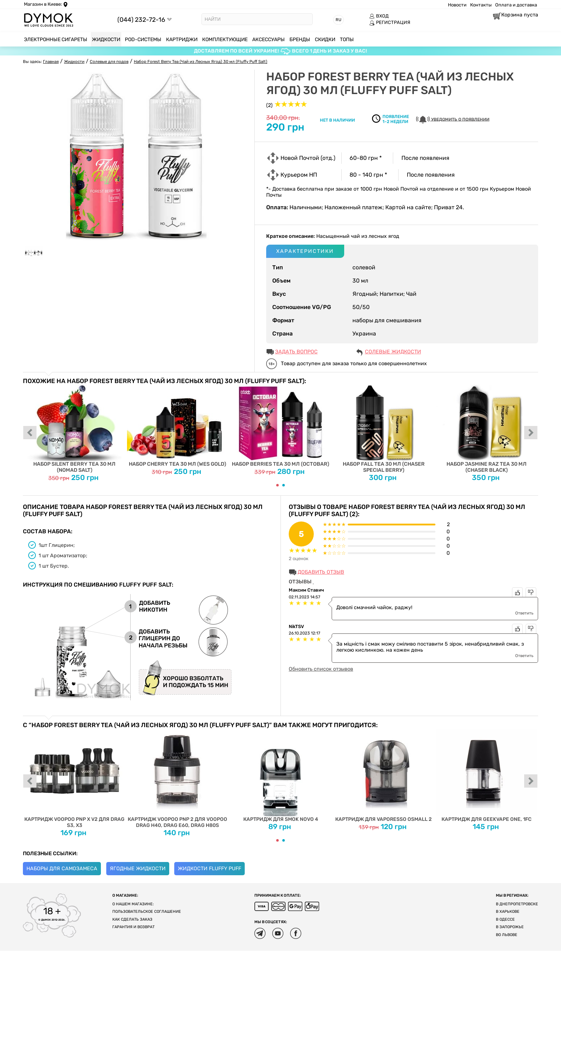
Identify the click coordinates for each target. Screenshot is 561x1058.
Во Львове (506, 934)
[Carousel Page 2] (283, 485)
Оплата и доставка (516, 5)
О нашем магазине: (133, 904)
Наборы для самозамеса (61, 869)
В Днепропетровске (517, 904)
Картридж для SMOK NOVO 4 (280, 775)
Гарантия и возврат (133, 927)
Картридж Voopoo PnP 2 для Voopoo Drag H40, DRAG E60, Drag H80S (177, 778)
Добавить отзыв (321, 572)
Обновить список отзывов (321, 669)
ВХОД (379, 16)
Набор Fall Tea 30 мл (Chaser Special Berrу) (383, 428)
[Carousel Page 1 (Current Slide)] (277, 485)
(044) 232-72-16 (141, 19)
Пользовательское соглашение (146, 911)
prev (30, 433)
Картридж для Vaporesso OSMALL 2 (383, 775)
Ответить (524, 613)
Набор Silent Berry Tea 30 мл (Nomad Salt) (74, 428)
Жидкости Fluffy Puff (209, 869)
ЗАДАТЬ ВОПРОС (296, 352)
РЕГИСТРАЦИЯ (389, 22)
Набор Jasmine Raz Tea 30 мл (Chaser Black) (486, 428)
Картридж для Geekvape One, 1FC (486, 775)
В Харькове (507, 911)
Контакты (481, 5)
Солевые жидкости (393, 352)
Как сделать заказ (132, 919)
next (531, 433)
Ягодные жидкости (138, 869)
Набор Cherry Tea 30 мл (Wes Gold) (177, 425)
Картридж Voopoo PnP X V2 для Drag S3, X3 (74, 778)
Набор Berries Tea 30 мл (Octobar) (280, 425)
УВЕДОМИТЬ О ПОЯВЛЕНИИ (452, 119)
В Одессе (505, 919)
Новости (457, 5)
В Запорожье (510, 927)
